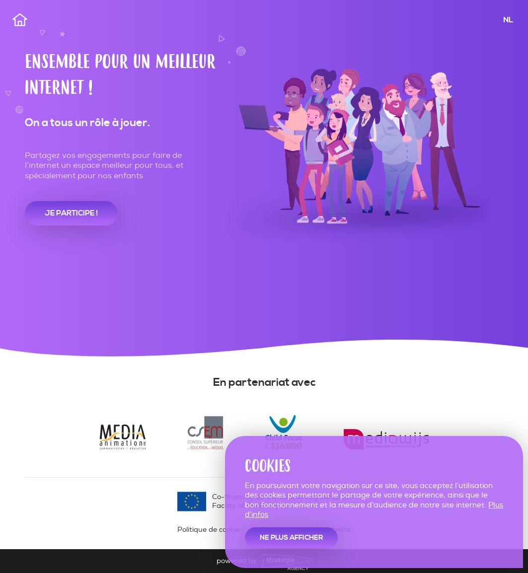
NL (508, 20)
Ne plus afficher (291, 537)
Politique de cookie (208, 529)
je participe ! (71, 213)
